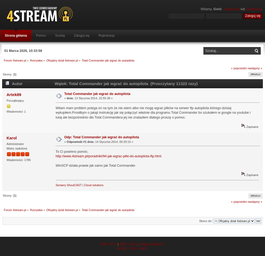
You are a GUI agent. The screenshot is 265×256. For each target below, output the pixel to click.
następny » (255, 68)
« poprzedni (239, 68)
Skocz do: (205, 221)
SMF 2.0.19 (108, 244)
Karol (11, 138)
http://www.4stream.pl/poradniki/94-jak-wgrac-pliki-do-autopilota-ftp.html (108, 156)
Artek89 (13, 94)
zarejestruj (254, 9)
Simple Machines (151, 244)
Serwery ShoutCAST (69, 185)
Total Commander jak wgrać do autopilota (97, 94)
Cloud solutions (93, 185)
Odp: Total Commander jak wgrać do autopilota (101, 137)
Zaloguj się (232, 9)
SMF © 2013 (128, 244)
